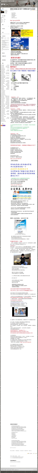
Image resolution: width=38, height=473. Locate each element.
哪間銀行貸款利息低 (3, 75)
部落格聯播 (4, 125)
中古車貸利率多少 (7, 84)
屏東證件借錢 (2, 82)
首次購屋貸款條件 (3, 112)
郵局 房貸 (8, 117)
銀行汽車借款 (2, 107)
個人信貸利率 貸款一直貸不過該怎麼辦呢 (17, 428)
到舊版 (7, 4)
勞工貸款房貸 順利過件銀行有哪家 (5, 50)
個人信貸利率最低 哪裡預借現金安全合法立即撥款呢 (5, 42)
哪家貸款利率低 (14, 436)
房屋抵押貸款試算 (14, 15)
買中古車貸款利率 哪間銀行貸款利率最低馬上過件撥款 (19, 441)
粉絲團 (1, 472)
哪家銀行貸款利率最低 (3, 121)
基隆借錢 (8, 86)
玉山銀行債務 (7, 80)
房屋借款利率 (7, 89)
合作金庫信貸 (7, 75)
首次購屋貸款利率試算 (15, 432)
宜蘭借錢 (8, 105)
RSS (1, 125)
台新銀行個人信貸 (3, 109)
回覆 (28, 453)
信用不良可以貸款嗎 (14, 438)
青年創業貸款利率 (3, 119)
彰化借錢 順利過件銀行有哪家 (16, 440)
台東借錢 (8, 82)
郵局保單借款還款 (7, 107)
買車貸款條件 (13, 14)
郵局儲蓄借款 (7, 111)
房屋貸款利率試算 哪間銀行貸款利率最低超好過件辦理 (19, 427)
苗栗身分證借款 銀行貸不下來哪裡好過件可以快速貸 (5, 44)
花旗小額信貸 (2, 85)
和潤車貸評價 (2, 89)
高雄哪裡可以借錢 (3, 105)
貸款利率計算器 (7, 81)
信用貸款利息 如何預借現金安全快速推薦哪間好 (5, 40)
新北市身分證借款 (7, 78)
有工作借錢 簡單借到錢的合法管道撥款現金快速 (5, 46)
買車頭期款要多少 (3, 83)
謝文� (3, 4)
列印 (36, 453)
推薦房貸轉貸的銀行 (3, 77)
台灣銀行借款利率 (3, 106)
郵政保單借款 (2, 118)
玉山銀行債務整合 (14, 435)
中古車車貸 (8, 114)
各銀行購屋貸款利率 (3, 108)
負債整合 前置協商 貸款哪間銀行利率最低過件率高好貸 (19, 445)
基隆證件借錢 (2, 78)
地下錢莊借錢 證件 (3, 110)
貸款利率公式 (13, 433)
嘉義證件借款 (2, 88)
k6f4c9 (1, 13)
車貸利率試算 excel (3, 80)
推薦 (31, 453)
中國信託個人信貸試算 (3, 114)
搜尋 (8, 26)
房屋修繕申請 (7, 88)
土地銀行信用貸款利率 (3, 86)
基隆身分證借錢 (7, 104)
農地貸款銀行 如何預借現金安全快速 (5, 48)
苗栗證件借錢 (7, 85)
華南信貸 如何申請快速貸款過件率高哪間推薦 (18, 444)
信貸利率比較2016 (3, 111)
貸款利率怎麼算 (2, 74)
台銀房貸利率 (7, 83)
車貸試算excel (30, 450)
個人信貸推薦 (7, 118)
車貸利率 (8, 110)
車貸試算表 (8, 113)
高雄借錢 (2, 84)
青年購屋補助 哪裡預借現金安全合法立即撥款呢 (18, 429)
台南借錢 (8, 87)
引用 (33, 453)
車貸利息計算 (7, 108)
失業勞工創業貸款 (3, 113)
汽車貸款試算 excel (3, 90)
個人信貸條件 (13, 437)
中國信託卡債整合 (3, 79)
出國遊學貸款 (7, 106)
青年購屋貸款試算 (3, 81)
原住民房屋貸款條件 (3, 76)
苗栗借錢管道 (7, 77)
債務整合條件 (2, 115)
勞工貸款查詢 (2, 87)
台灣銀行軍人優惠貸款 (3, 116)
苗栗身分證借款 (14, 13)
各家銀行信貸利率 (3, 120)
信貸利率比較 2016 (3, 104)
